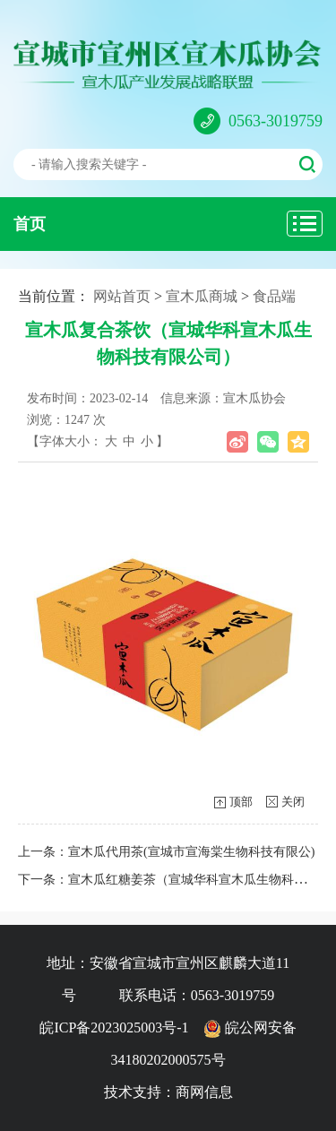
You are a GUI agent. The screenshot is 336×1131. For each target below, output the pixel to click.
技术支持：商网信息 (168, 1092)
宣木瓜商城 (201, 296)
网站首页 (122, 296)
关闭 (293, 801)
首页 (29, 224)
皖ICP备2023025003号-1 (113, 1027)
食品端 (274, 296)
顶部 (241, 801)
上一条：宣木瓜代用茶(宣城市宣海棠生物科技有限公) (166, 852)
